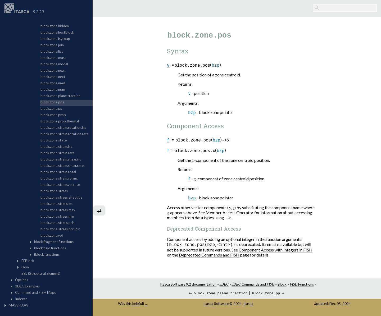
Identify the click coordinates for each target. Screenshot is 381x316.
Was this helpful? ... (133, 306)
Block (282, 286)
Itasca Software (216, 306)
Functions (302, 286)
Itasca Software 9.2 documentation (188, 286)
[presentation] (193, 160)
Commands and (253, 286)
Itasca (248, 306)
